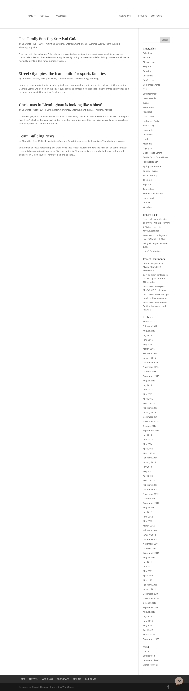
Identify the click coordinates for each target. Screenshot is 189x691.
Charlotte (26, 43)
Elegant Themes (40, 687)
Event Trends (149, 98)
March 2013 (149, 480)
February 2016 (150, 353)
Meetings (147, 143)
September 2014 (151, 430)
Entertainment (73, 43)
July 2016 (147, 335)
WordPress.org (150, 664)
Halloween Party (151, 121)
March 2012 (149, 525)
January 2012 (149, 534)
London (146, 139)
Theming (23, 47)
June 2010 (148, 621)
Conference (148, 80)
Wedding (147, 207)
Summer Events (96, 43)
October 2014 (149, 426)
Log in (146, 651)
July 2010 (147, 616)
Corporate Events (151, 84)
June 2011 (148, 566)
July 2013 (147, 466)
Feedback (147, 111)
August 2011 (149, 557)
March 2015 (149, 403)
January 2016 (149, 358)
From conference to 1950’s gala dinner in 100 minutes (155, 278)
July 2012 (147, 512)
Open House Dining (152, 152)
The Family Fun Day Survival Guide (49, 38)
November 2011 (151, 543)
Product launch (150, 161)
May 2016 (147, 344)
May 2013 (147, 471)
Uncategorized (150, 198)
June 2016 (148, 339)
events (84, 43)
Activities (50, 43)
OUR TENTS (156, 16)
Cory (145, 274)
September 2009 (151, 639)
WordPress (68, 687)
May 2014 (147, 444)
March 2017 (149, 321)
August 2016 (149, 330)
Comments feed (151, 660)
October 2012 (149, 498)
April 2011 (148, 575)
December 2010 (150, 593)
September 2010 (151, 607)
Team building (112, 43)
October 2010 (149, 602)
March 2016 (149, 348)
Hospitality (148, 130)
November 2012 (151, 494)
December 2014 (150, 416)
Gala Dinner (149, 116)
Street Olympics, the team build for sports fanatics (62, 73)
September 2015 (151, 376)
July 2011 (147, 562)
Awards (146, 57)
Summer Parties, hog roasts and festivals (155, 306)
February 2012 (150, 530)
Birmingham (53, 109)
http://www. (149, 286)
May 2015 (147, 394)
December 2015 (150, 362)
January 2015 (149, 412)
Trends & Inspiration (153, 193)
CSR (145, 89)
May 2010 (147, 625)
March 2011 (149, 580)
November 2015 (151, 367)
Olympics (147, 148)
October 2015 (149, 371)
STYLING (142, 16)
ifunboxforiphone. (152, 263)
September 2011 (151, 553)
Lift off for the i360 (152, 251)
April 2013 (148, 476)
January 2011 (149, 589)
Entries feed (149, 655)
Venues (108, 109)
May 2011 (147, 571)
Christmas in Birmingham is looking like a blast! (60, 104)
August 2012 (149, 507)
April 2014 (148, 448)
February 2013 (150, 484)
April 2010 (148, 630)
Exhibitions (148, 107)
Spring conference (152, 166)
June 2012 (148, 516)
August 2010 (149, 611)
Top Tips (33, 47)
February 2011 (150, 584)
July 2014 (147, 435)
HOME (30, 16)
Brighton (147, 66)
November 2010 (151, 598)
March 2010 (149, 634)
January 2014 (149, 462)
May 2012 (147, 521)
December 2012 (150, 489)
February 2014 (150, 457)
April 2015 (148, 398)
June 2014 (148, 439)
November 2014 (151, 421)
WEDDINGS (61, 16)
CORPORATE (125, 16)
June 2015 (148, 389)
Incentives (96, 141)
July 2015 (147, 385)
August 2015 (149, 380)
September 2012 (151, 503)
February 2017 (150, 326)
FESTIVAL (44, 16)
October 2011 (149, 548)
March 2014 (149, 453)
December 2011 (150, 539)
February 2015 (150, 407)
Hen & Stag (148, 125)
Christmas (65, 109)
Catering (60, 43)
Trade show (148, 189)
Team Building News (36, 135)
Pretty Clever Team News (155, 157)
